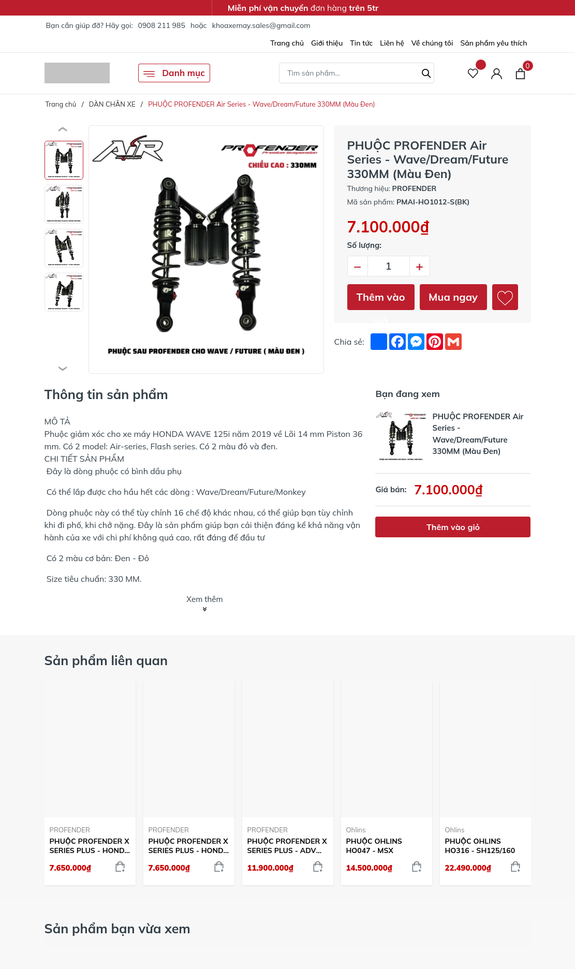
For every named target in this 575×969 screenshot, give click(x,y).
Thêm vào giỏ (381, 300)
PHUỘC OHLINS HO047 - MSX (374, 845)
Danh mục (174, 73)
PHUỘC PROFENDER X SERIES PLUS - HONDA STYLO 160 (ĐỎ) (90, 845)
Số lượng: (364, 245)
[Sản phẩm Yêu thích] (473, 73)
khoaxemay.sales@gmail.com (261, 25)
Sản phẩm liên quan (106, 660)
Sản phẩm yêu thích (493, 43)
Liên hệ (392, 43)
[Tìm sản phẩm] (356, 73)
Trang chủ (287, 43)
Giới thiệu (327, 43)
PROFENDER (70, 830)
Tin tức (361, 43)
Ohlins (356, 830)
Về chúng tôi (432, 43)
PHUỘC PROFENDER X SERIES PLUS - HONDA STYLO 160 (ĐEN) (189, 845)
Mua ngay (453, 296)
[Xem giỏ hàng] (520, 73)
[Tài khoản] (496, 73)
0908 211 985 (161, 25)
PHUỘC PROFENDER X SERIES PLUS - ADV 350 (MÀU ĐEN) (287, 845)
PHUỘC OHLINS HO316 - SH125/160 (480, 845)
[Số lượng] (388, 266)
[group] (206, 249)
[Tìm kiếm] (426, 72)
